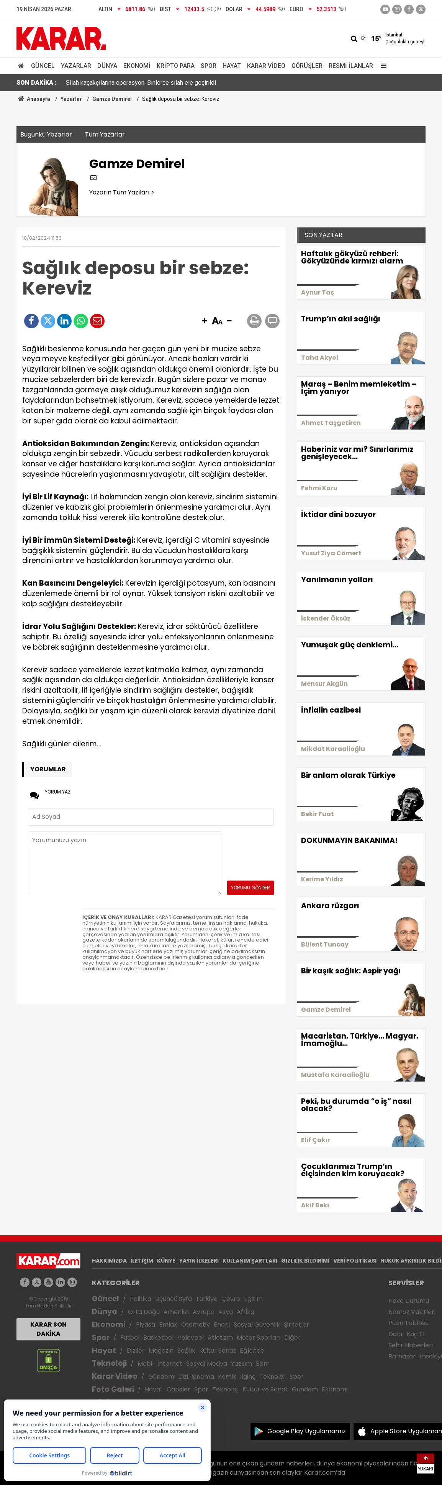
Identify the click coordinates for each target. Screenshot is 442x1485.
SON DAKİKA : (36, 82)
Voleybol (190, 1337)
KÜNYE (166, 1260)
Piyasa (145, 1324)
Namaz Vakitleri (411, 1311)
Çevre (230, 1298)
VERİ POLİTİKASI (355, 1260)
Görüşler (306, 65)
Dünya (107, 65)
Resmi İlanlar (351, 65)
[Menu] (382, 66)
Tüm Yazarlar (105, 134)
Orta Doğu (144, 1311)
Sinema (203, 1376)
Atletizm (220, 1337)
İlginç (247, 1376)
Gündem (161, 1376)
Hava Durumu (408, 1300)
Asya (225, 1311)
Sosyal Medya (206, 1363)
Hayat (232, 65)
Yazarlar (76, 65)
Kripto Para (176, 65)
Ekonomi (137, 65)
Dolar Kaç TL (407, 1334)
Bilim (263, 1363)
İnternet (169, 1363)
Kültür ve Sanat (265, 1389)
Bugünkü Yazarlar (46, 134)
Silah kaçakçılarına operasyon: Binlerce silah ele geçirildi (141, 82)
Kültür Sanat (217, 1350)
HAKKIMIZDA (109, 1260)
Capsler (178, 1389)
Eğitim (253, 1298)
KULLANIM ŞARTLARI (250, 1260)
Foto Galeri (113, 1389)
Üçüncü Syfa (173, 1298)
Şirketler (296, 1324)
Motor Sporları (258, 1337)
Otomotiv (195, 1324)
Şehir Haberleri (410, 1345)
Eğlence (252, 1350)
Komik (227, 1376)
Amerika (176, 1311)
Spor (208, 65)
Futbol (129, 1337)
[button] (204, 321)
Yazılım (241, 1363)
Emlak (168, 1324)
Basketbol (158, 1337)
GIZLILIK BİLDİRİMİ (305, 1260)
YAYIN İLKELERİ (199, 1260)
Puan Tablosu (408, 1323)
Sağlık (186, 1350)
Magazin (161, 1350)
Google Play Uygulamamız (306, 1431)
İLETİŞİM (142, 1260)
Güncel (43, 65)
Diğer (292, 1337)
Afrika (245, 1311)
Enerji (222, 1324)
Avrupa (203, 1311)
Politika (140, 1298)
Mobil (146, 1363)
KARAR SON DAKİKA (48, 1329)
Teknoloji (109, 1363)
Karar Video (266, 65)
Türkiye (207, 1298)
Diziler (136, 1350)
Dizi (183, 1376)
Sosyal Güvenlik (257, 1324)
